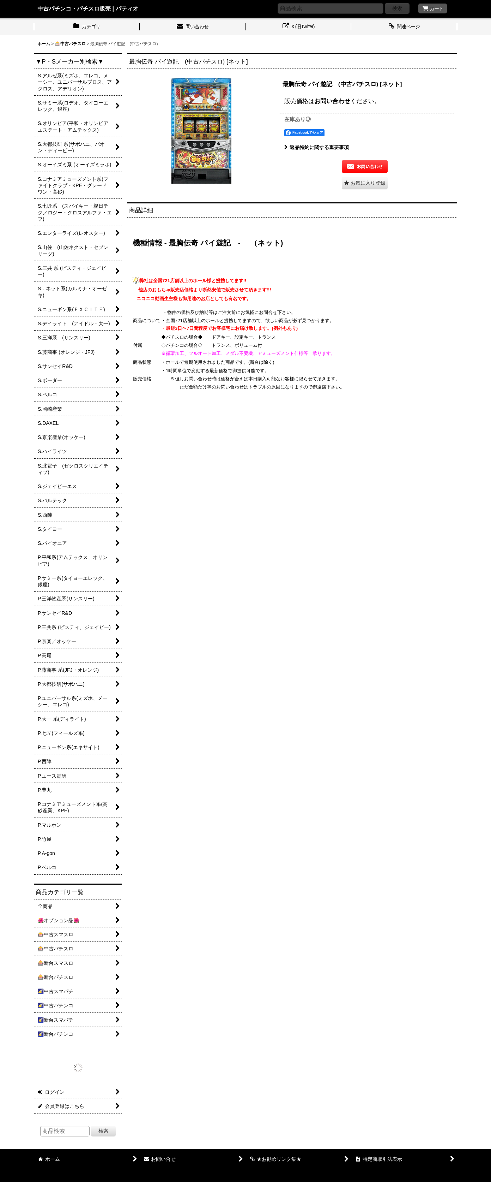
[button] (365, 183)
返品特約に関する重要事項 (316, 147)
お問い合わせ (332, 101)
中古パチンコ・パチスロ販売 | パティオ (87, 8)
